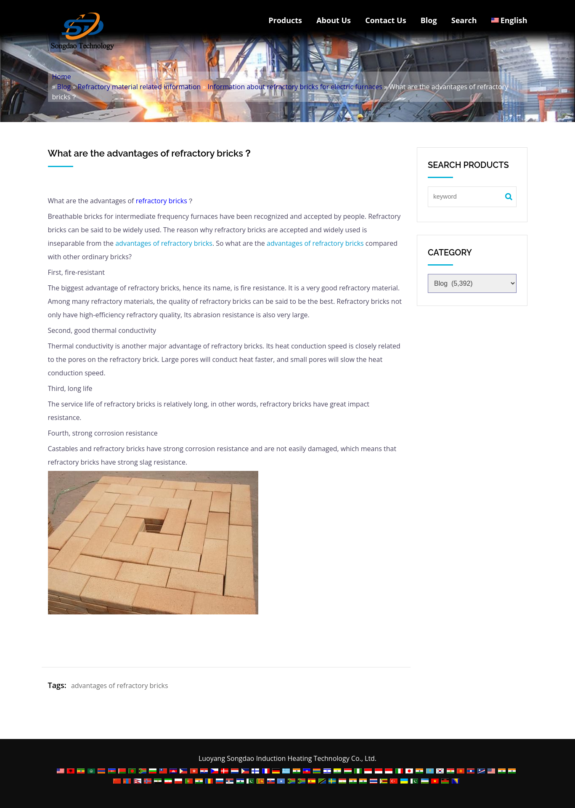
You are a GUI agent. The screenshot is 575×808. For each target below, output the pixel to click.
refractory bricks (161, 200)
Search (464, 20)
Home (61, 76)
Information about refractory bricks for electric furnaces (295, 86)
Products (285, 20)
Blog (429, 20)
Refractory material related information (139, 86)
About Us (333, 20)
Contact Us (385, 20)
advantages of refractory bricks (163, 243)
